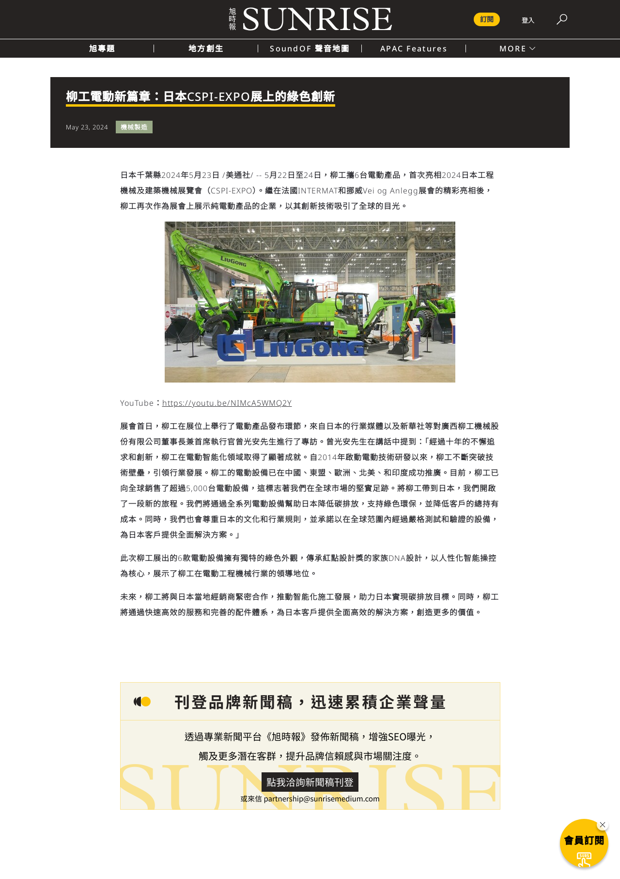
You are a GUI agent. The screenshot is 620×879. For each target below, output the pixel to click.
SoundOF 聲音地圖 (310, 48)
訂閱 (487, 19)
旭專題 (102, 48)
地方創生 (206, 48)
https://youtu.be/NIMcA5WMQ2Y (227, 403)
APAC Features (414, 48)
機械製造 (134, 127)
